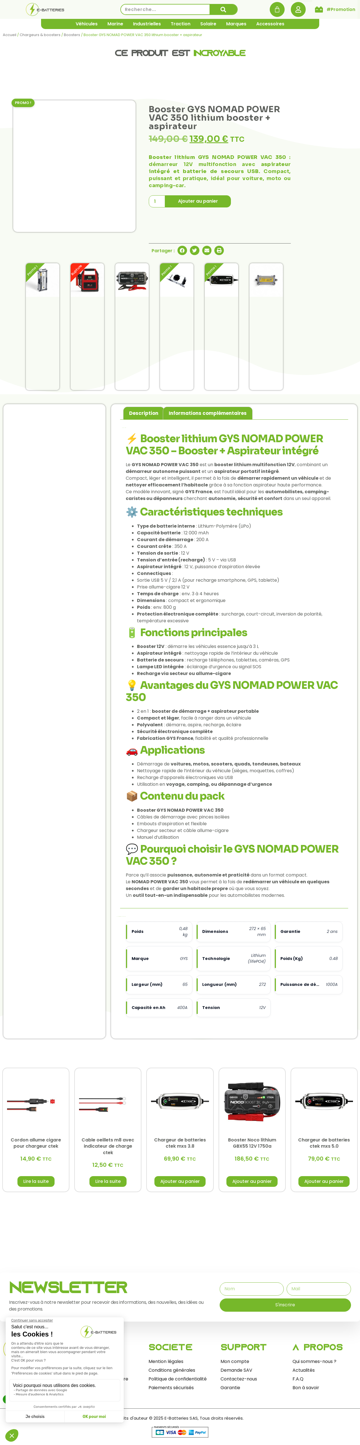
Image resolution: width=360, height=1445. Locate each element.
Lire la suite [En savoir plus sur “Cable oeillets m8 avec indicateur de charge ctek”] (108, 1181)
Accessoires (270, 24)
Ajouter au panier (198, 201)
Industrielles (147, 24)
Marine (115, 24)
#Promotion (341, 9)
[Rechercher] (223, 9)
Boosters (72, 34)
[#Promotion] (319, 10)
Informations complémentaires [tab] (208, 413)
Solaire (208, 24)
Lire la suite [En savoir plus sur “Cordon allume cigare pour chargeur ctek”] (36, 1181)
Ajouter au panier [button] (180, 1181)
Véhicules (87, 24)
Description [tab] (143, 413)
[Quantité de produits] (157, 201)
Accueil (9, 34)
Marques (236, 24)
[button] (182, 250)
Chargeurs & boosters (40, 34)
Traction (180, 24)
